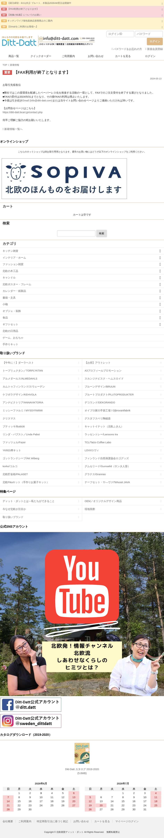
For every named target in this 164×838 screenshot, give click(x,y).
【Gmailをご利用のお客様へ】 (22, 26)
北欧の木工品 (10, 270)
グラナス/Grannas (95, 474)
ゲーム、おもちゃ (13, 337)
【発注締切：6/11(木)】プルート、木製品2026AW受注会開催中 (39, 3)
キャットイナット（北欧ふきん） (104, 426)
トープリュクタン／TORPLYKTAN (23, 370)
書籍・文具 (9, 297)
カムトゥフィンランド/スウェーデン (24, 386)
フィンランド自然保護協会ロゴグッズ (107, 458)
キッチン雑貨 (10, 250)
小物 (5, 304)
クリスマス (9, 418)
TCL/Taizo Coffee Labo (98, 442)
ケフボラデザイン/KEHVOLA (19, 394)
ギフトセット (10, 324)
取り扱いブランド (13, 517)
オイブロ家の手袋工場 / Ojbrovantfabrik (107, 410)
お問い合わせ (95, 56)
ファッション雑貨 (13, 264)
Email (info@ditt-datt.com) (37, 100)
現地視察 (90, 509)
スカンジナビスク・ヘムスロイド (104, 378)
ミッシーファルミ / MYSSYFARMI (23, 410)
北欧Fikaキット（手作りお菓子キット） (26, 482)
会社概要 (8, 821)
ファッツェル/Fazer (14, 442)
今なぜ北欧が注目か (14, 509)
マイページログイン (127, 821)
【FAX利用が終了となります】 (23, 9)
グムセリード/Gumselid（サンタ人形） (107, 466)
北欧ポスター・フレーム (17, 284)
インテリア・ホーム (14, 257)
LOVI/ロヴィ (92, 450)
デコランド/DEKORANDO (100, 402)
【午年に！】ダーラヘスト (18, 362)
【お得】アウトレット (98, 362)
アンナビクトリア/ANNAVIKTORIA (23, 402)
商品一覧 (13, 56)
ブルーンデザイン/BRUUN (100, 386)
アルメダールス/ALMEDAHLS (20, 378)
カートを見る (123, 56)
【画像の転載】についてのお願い (24, 15)
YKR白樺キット (12, 450)
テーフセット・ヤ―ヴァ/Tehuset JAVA (107, 482)
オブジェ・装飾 (12, 310)
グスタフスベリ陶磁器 (98, 418)
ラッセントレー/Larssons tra (101, 434)
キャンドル (9, 277)
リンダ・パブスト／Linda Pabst (21, 434)
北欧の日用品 (10, 330)
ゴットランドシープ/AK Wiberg (21, 458)
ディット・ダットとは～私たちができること (29, 501)
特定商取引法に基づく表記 (52, 821)
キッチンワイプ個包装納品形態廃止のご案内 (30, 20)
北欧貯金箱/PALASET (15, 474)
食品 (5, 317)
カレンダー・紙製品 (14, 290)
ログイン (150, 56)
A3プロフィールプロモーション (103, 370)
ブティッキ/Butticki (14, 426)
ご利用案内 (68, 56)
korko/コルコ (10, 466)
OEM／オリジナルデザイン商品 (103, 501)
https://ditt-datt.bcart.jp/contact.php (22, 112)
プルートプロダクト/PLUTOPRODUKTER (109, 394)
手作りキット (10, 344)
